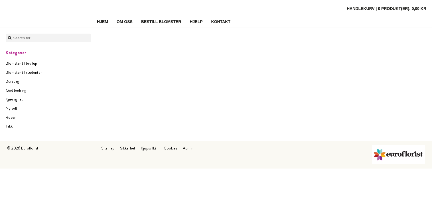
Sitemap (107, 148)
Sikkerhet (127, 148)
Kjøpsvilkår (149, 148)
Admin (188, 148)
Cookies (170, 148)
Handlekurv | (386, 8)
